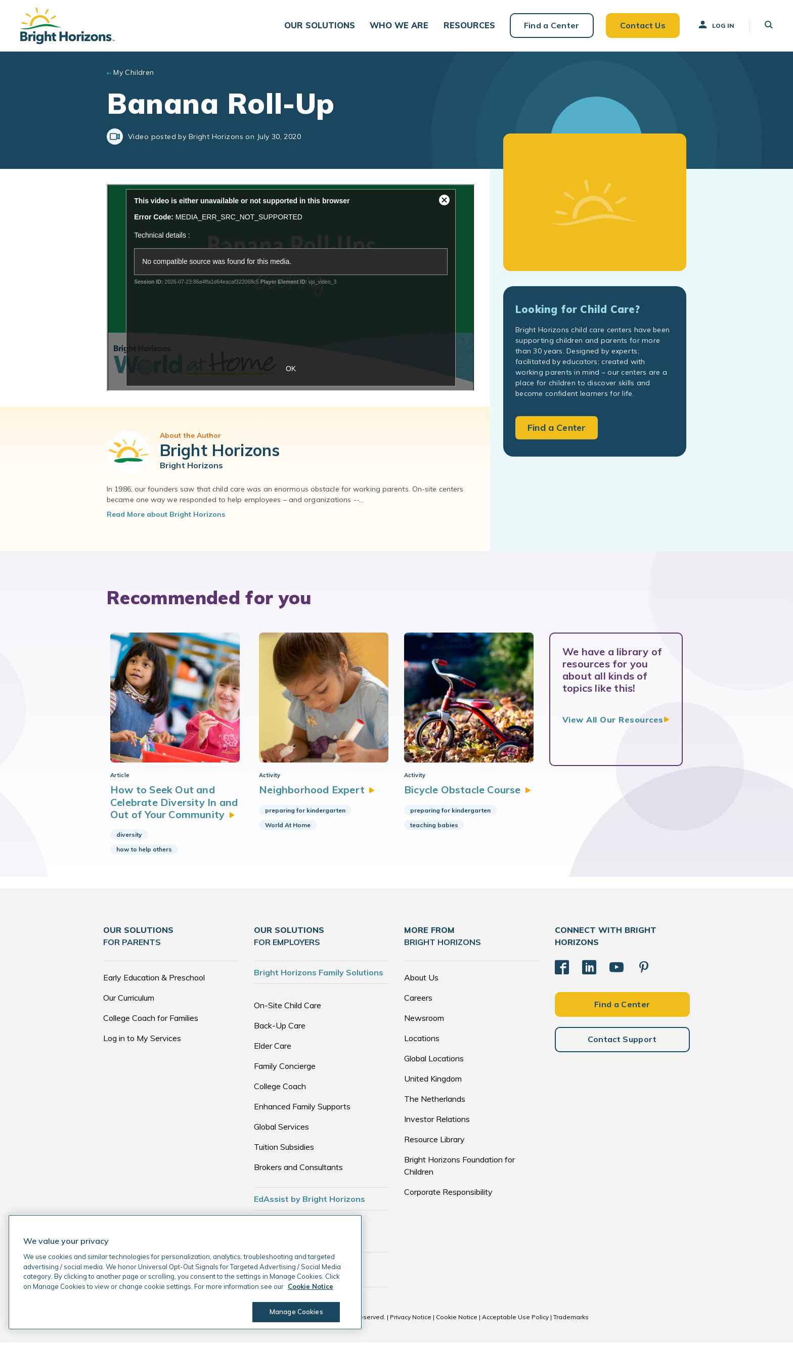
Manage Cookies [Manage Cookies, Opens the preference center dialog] (296, 1312)
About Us (421, 981)
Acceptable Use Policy (515, 1320)
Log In (715, 25)
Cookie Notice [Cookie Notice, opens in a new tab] (310, 1286)
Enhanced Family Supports (302, 1110)
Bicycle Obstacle (467, 793)
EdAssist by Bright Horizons (309, 1202)
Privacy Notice (410, 1320)
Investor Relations (437, 1122)
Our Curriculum (128, 1001)
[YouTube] (616, 971)
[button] (322, 25)
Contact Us (642, 25)
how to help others (144, 853)
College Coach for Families (150, 1021)
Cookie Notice (456, 1320)
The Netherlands (434, 1102)
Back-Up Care (279, 1029)
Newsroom (424, 1021)
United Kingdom (433, 1082)
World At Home (285, 828)
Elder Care (272, 1049)
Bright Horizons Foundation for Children (459, 1169)
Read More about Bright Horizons (166, 514)
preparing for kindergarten (302, 814)
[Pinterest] (644, 971)
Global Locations (434, 1062)
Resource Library (434, 1143)
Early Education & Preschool (154, 981)
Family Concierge (285, 1069)
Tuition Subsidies (284, 1150)
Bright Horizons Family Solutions (318, 976)
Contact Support (622, 1043)
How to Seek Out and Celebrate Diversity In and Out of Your (174, 806)
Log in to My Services (142, 1042)
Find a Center (551, 25)
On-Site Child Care (287, 1009)
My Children (133, 72)
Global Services (281, 1130)
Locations (421, 1042)
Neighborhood (314, 793)
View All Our (613, 720)
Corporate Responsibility (448, 1195)
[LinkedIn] (589, 971)
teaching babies (433, 828)
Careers (418, 1001)
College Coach (280, 1090)
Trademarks (571, 1320)
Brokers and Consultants (298, 1170)
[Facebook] (562, 971)
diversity (129, 838)
